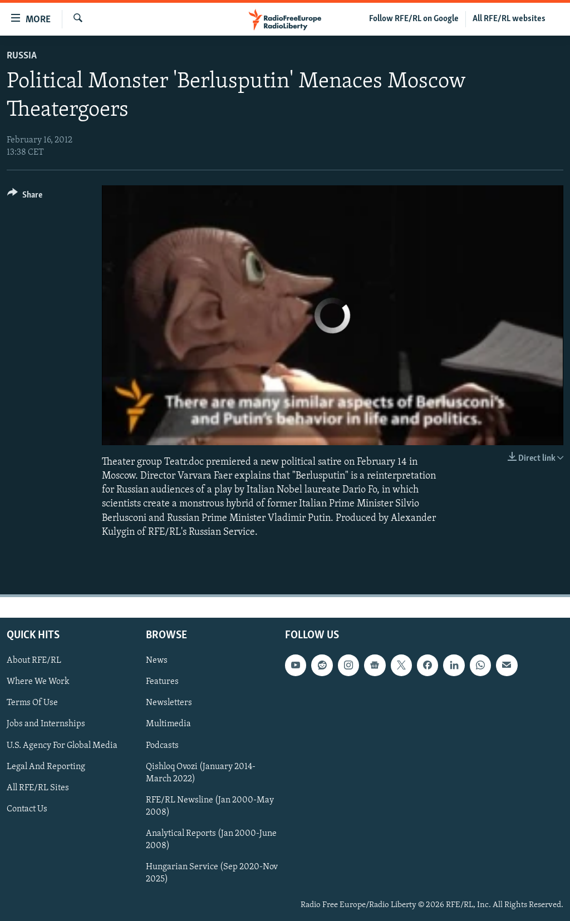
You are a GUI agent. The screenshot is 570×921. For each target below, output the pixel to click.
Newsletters (169, 702)
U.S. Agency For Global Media (62, 745)
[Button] (24, 196)
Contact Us (27, 809)
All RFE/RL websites (509, 18)
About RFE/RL (34, 660)
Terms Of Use (32, 702)
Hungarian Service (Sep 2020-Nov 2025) (212, 873)
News (157, 660)
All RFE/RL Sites (38, 788)
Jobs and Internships (46, 724)
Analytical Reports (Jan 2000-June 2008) (211, 839)
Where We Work (38, 681)
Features (162, 681)
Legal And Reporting (46, 766)
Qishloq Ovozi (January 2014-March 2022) (200, 773)
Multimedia (168, 724)
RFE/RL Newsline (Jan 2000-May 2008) (210, 806)
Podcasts (162, 745)
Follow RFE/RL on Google (414, 18)
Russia (22, 56)
